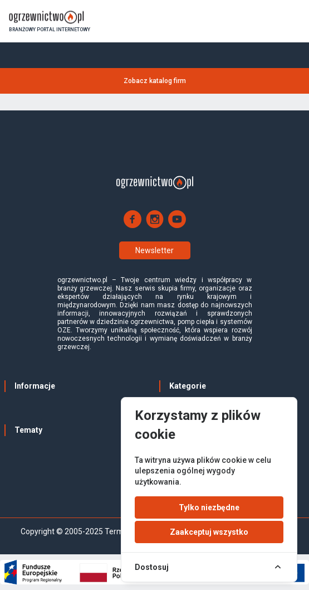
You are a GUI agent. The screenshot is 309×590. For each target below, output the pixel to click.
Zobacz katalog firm (155, 81)
